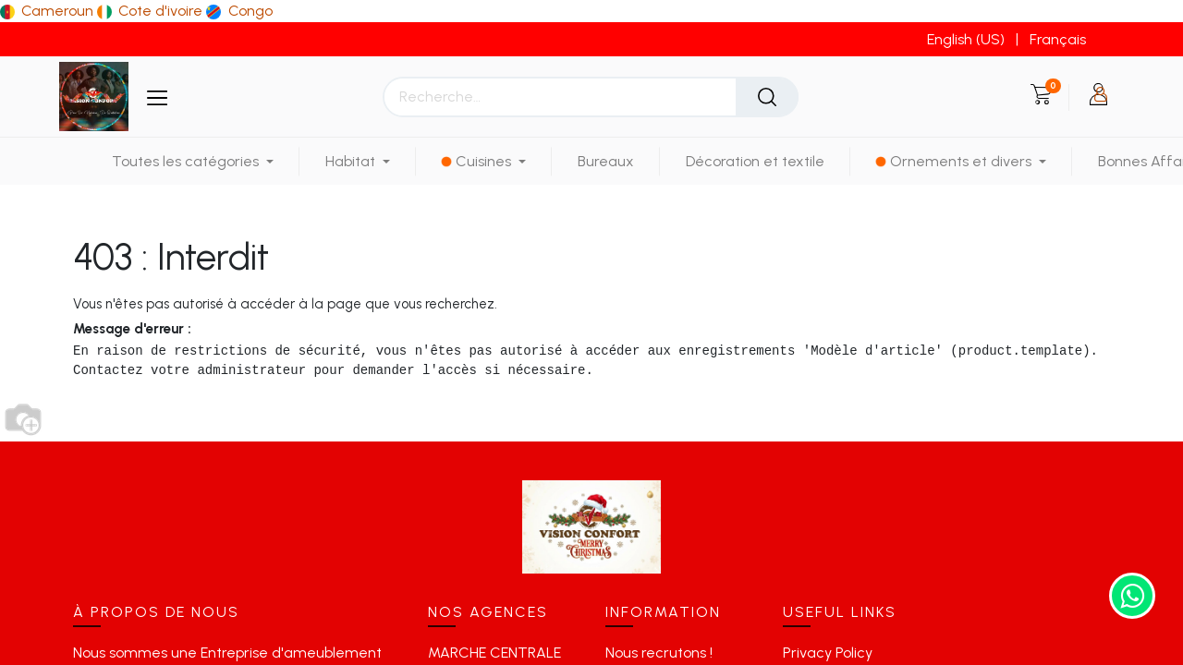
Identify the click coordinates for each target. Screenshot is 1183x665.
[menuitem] (606, 161)
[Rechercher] (767, 97)
